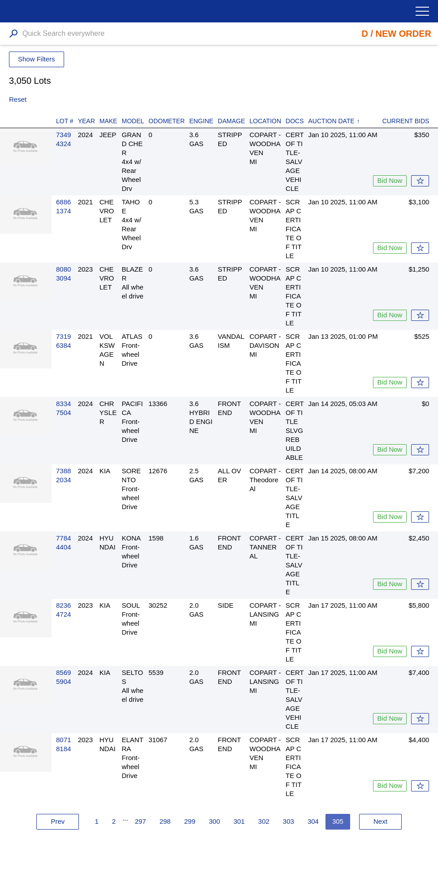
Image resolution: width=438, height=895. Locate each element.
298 (165, 821)
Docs (295, 121)
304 (313, 821)
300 (214, 821)
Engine (201, 121)
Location (266, 121)
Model (132, 121)
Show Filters (36, 59)
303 (288, 821)
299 (189, 821)
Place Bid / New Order (375, 34)
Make (108, 121)
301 (239, 821)
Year (86, 121)
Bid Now (390, 180)
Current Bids (405, 121)
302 (263, 821)
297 (140, 821)
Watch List (420, 180)
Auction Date (331, 121)
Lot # (65, 121)
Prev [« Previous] (58, 821)
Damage (231, 121)
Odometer (166, 121)
